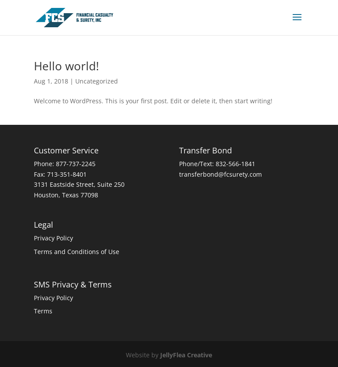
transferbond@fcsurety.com (220, 174)
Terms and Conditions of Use (76, 251)
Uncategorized (96, 81)
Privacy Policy (53, 238)
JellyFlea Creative (186, 355)
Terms (43, 311)
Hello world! (66, 66)
